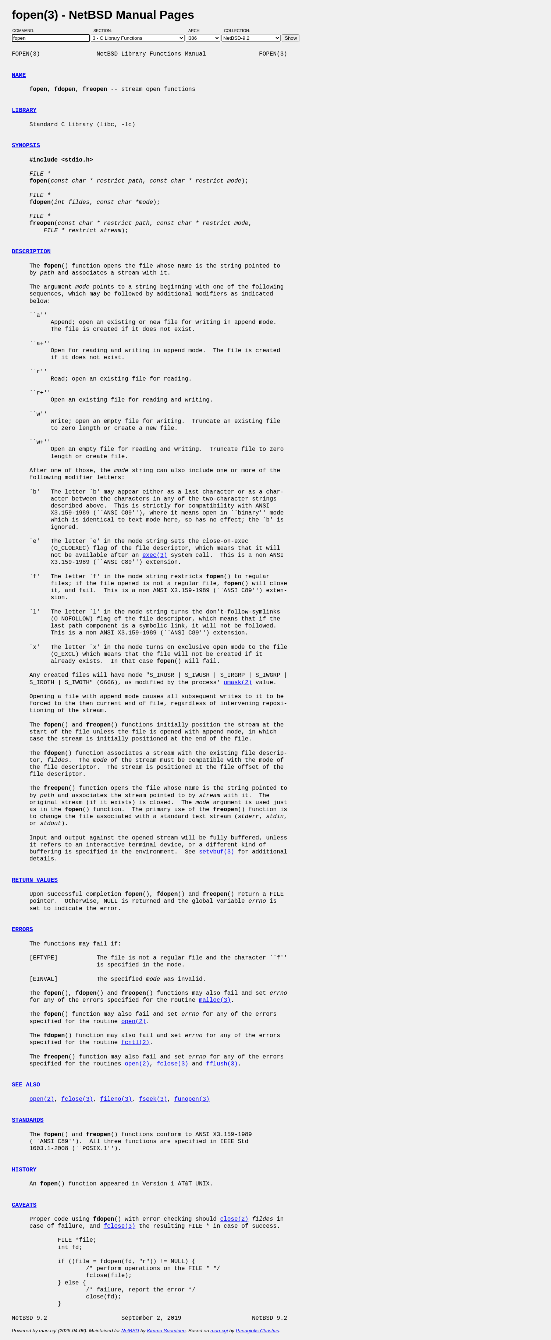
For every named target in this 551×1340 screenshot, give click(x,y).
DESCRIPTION (31, 252)
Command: (26, 30)
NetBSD (130, 1330)
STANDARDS (27, 1120)
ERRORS (22, 930)
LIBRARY (24, 110)
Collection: (237, 30)
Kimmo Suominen (166, 1330)
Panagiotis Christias (257, 1330)
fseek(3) (153, 1099)
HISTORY (24, 1170)
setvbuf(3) (216, 852)
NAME (19, 75)
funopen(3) (192, 1099)
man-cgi (219, 1330)
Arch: (197, 30)
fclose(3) (172, 1064)
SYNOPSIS (26, 146)
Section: (104, 30)
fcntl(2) (135, 1043)
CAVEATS (24, 1205)
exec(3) (154, 555)
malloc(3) (215, 1000)
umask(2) (238, 683)
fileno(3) (116, 1099)
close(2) (234, 1219)
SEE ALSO (26, 1085)
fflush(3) (222, 1064)
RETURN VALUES (35, 880)
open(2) (133, 1022)
